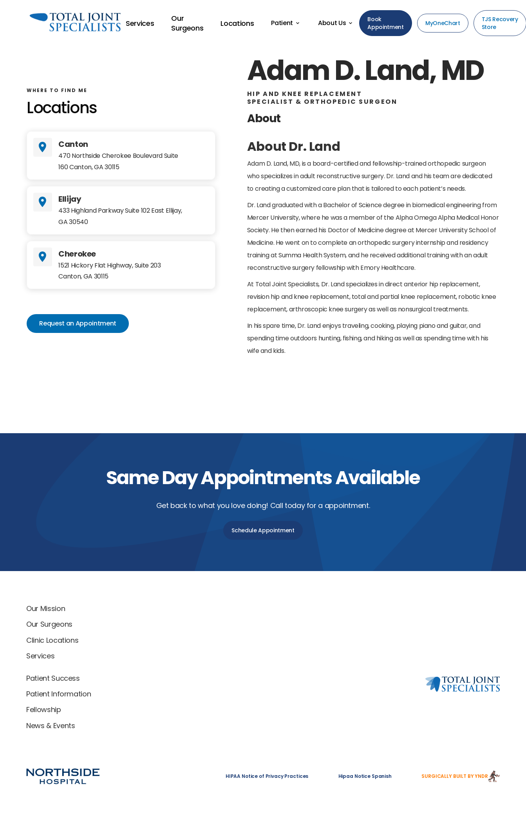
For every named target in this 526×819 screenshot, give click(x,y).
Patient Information (58, 694)
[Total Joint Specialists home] (377, 610)
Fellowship (43, 709)
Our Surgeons (49, 624)
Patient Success (53, 678)
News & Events (50, 725)
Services (40, 656)
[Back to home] (61, 23)
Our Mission (45, 608)
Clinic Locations (52, 640)
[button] (286, 23)
